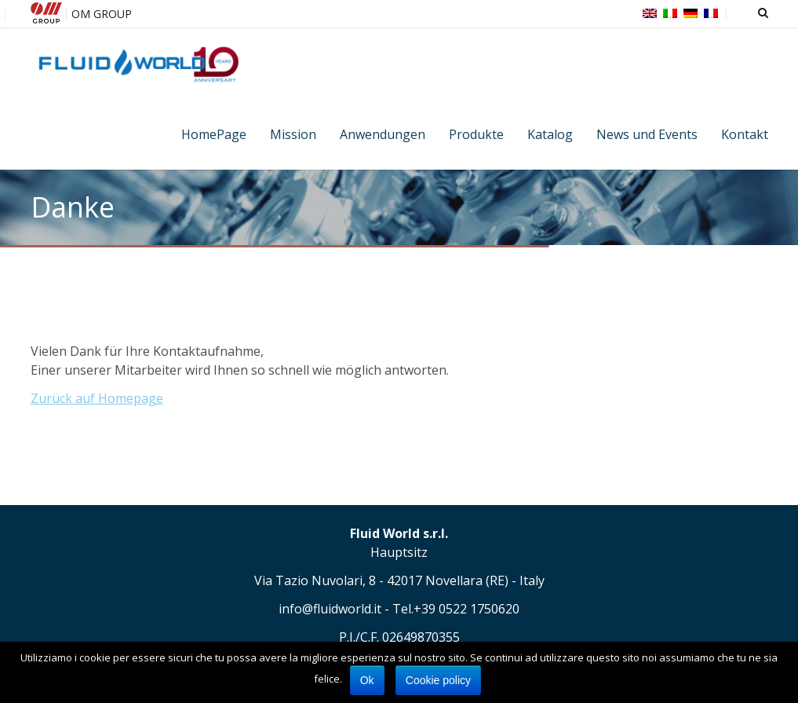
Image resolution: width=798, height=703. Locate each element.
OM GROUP (101, 13)
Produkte (476, 134)
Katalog (550, 134)
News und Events (647, 134)
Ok (367, 680)
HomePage (213, 134)
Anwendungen (382, 134)
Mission (293, 134)
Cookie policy (438, 680)
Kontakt (744, 134)
